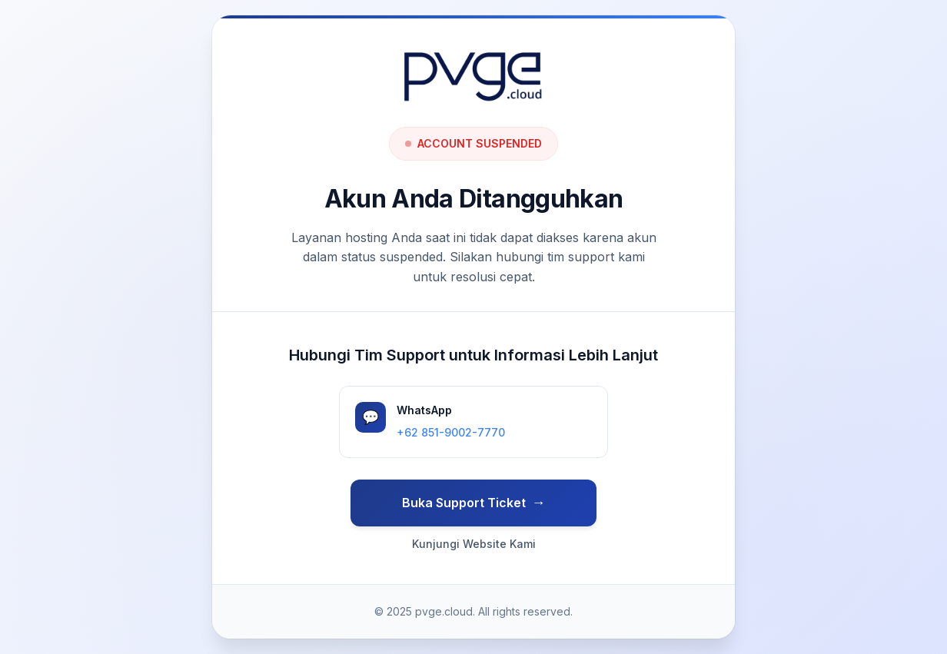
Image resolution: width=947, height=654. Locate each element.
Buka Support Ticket (464, 502)
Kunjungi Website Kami (474, 543)
